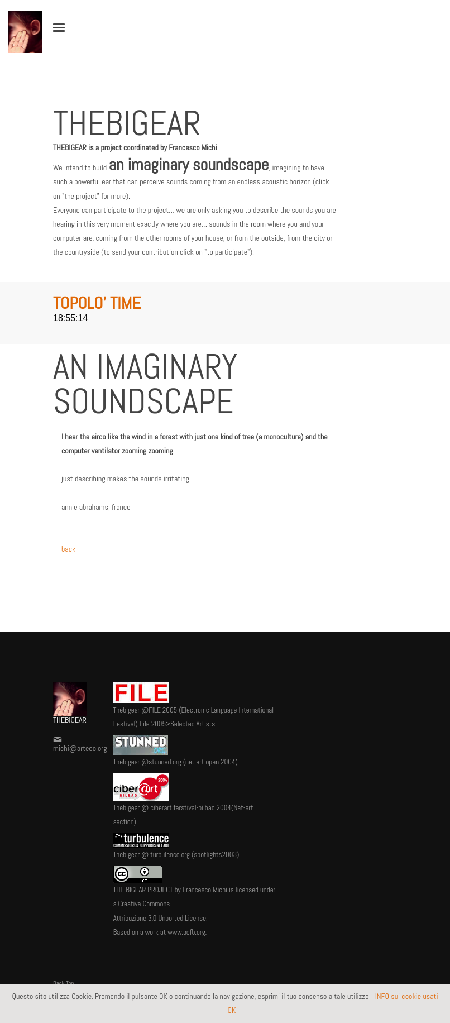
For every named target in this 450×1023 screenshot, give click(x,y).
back (68, 549)
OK (232, 1010)
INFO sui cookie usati (406, 996)
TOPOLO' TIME (97, 303)
